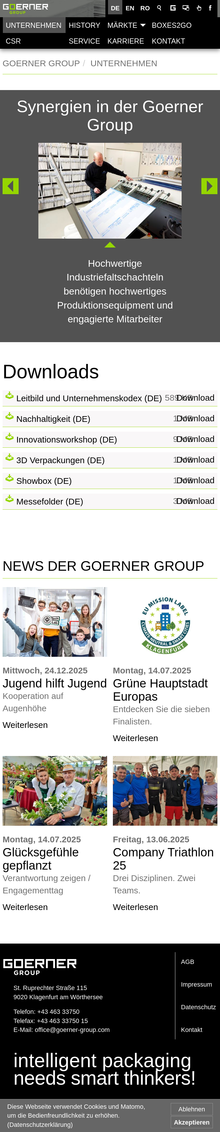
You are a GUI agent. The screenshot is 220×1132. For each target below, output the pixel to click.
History (84, 25)
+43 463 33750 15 (62, 1020)
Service (84, 41)
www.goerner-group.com (40, 961)
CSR (13, 41)
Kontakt (168, 41)
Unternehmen (33, 25)
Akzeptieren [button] (192, 1122)
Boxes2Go (172, 25)
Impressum (196, 984)
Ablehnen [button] (191, 1109)
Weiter (209, 186)
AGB (187, 961)
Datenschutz (198, 1007)
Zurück (8, 186)
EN (131, 8)
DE (117, 8)
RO (146, 8)
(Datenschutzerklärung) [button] (40, 1124)
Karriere (125, 41)
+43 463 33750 (58, 1011)
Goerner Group (25, 8)
